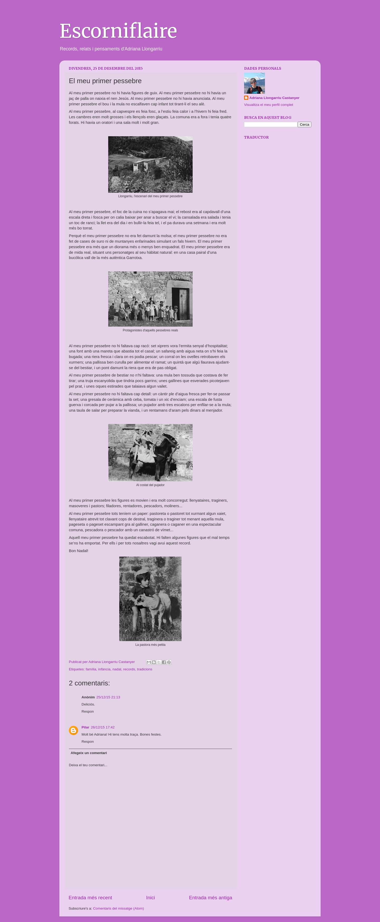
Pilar (85, 727)
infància (104, 669)
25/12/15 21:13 (108, 697)
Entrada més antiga (210, 897)
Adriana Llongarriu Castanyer (274, 98)
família (91, 669)
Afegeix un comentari (89, 753)
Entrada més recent (90, 897)
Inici (150, 897)
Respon (88, 711)
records (129, 669)
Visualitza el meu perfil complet (268, 105)
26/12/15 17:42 (103, 727)
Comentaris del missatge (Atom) (118, 908)
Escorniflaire (118, 31)
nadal (116, 669)
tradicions (144, 669)
